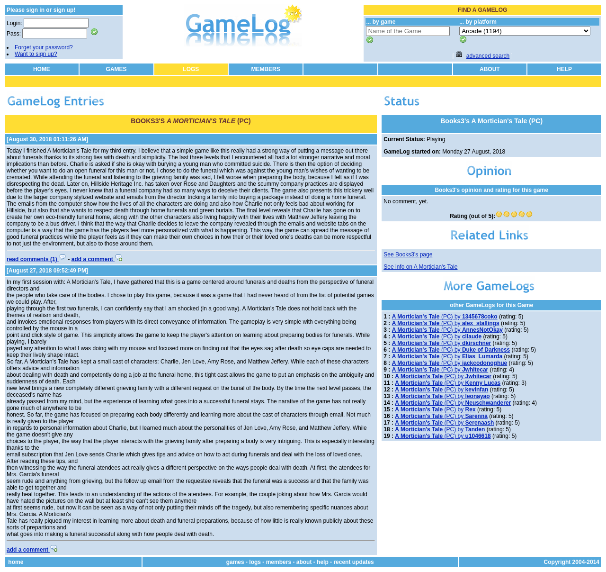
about (304, 562)
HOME (41, 69)
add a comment (96, 259)
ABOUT (490, 69)
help (323, 562)
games (235, 562)
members (278, 562)
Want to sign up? (36, 54)
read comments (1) (36, 259)
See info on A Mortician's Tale (420, 266)
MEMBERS (265, 69)
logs (255, 562)
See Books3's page (407, 254)
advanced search (487, 56)
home (15, 562)
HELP (564, 69)
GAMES (116, 69)
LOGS (191, 69)
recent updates (353, 562)
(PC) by (445, 316)
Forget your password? (44, 47)
